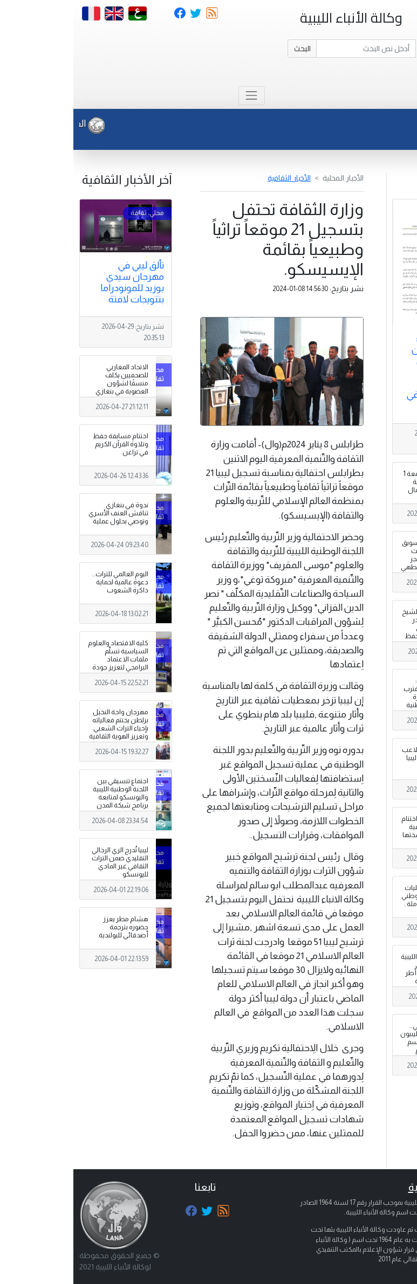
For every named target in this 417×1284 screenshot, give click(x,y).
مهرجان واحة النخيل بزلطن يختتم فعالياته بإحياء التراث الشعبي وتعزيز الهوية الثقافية (45, 724)
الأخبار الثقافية (215, 178)
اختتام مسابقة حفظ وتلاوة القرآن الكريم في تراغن (47, 444)
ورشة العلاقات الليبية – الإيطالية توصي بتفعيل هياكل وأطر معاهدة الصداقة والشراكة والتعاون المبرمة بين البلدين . (357, 977)
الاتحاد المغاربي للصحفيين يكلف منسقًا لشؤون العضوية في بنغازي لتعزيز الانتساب (48, 383)
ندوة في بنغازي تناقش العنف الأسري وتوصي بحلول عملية (45, 513)
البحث (229, 49)
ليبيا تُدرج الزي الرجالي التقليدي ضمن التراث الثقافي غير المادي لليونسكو (46, 862)
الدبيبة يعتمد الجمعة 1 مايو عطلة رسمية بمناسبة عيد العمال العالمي (359, 486)
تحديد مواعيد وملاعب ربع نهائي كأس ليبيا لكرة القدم (358, 758)
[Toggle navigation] (178, 95)
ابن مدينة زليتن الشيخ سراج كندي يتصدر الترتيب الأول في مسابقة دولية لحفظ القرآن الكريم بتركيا (358, 628)
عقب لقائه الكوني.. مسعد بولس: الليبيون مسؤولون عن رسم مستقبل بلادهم (357, 1038)
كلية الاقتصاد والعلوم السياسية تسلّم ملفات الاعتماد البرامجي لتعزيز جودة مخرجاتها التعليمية (45, 659)
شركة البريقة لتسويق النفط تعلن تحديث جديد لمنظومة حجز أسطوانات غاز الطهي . (357, 559)
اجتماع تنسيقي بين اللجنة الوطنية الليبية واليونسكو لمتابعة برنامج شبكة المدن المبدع (47, 797)
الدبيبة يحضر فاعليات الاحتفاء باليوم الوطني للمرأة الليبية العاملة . (358, 896)
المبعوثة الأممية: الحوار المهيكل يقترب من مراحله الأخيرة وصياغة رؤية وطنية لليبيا (359, 697)
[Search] (293, 48)
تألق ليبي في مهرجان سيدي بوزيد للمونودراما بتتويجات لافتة (59, 282)
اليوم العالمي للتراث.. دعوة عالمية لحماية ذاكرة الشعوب (47, 582)
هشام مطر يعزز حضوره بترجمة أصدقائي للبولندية (50, 927)
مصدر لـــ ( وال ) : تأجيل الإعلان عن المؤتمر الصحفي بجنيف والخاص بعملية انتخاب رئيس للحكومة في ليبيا (368, 372)
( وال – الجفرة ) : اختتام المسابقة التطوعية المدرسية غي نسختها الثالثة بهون (358, 831)
